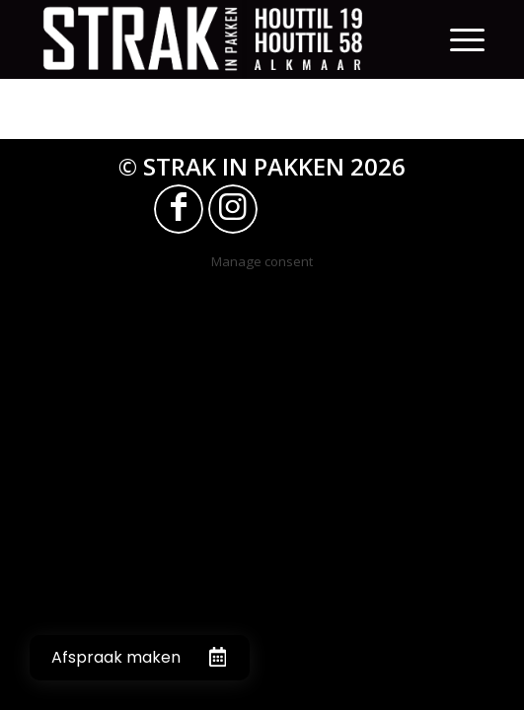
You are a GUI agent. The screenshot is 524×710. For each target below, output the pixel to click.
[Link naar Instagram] (233, 209)
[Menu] (467, 39)
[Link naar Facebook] (178, 209)
